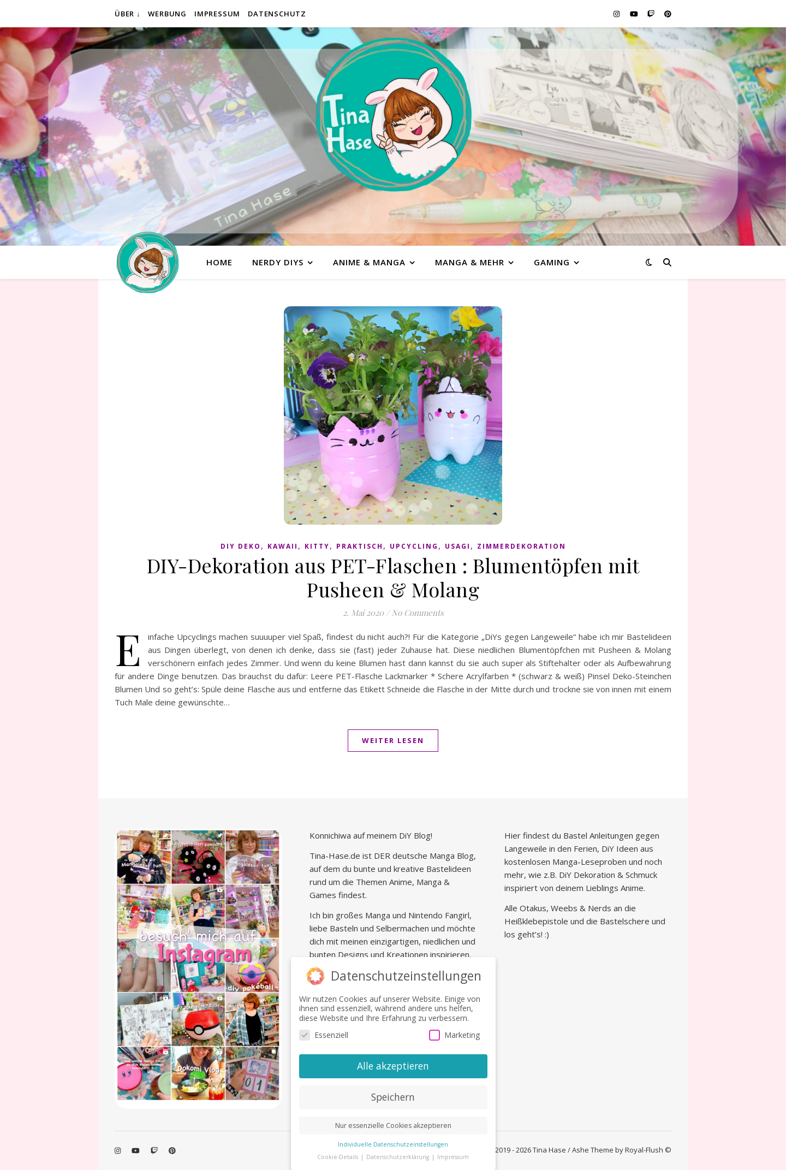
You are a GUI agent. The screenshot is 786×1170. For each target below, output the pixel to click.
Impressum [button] (453, 1156)
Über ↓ (127, 14)
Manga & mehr (469, 262)
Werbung (167, 14)
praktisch (359, 546)
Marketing (454, 1034)
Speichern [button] (393, 1095)
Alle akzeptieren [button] (393, 1065)
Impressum (217, 14)
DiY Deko (241, 546)
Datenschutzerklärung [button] (398, 1156)
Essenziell (323, 1034)
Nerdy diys (277, 262)
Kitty (317, 546)
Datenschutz (277, 14)
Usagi (458, 546)
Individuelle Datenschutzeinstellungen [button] (393, 1143)
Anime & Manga (369, 262)
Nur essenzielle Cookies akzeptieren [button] (393, 1124)
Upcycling (414, 546)
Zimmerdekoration (521, 546)
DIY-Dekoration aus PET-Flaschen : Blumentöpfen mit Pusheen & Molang (393, 577)
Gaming (552, 262)
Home (219, 262)
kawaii (282, 546)
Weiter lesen (393, 740)
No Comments (417, 612)
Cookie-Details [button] (338, 1156)
